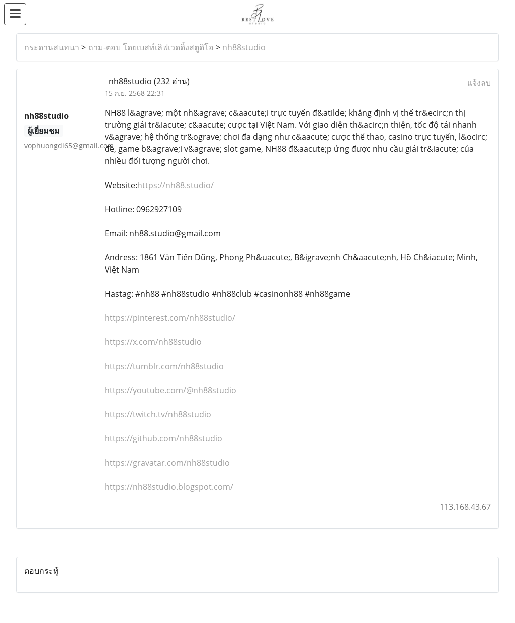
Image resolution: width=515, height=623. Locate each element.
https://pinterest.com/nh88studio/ (170, 317)
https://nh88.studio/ (175, 185)
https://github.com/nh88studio (163, 438)
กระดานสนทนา (51, 47)
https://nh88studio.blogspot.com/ (169, 486)
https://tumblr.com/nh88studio (164, 366)
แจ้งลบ (479, 82)
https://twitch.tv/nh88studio (158, 414)
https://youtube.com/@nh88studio (170, 390)
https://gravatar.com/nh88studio (167, 462)
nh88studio (244, 47)
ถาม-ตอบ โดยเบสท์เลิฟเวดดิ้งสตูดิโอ (151, 47)
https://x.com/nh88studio (153, 341)
